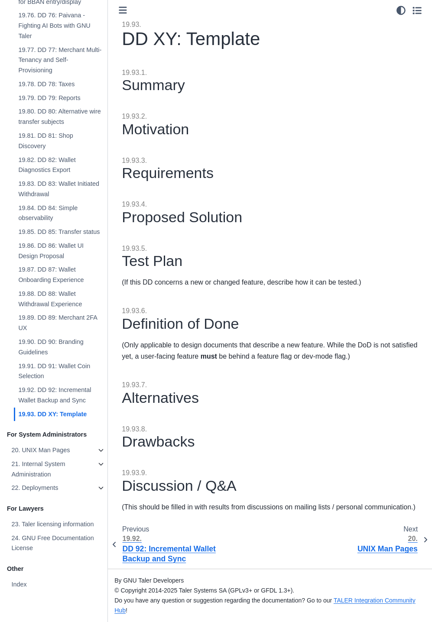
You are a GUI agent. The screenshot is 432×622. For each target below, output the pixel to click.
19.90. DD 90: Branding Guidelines (50, 347)
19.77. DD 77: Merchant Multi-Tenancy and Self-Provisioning (59, 60)
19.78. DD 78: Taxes (46, 84)
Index (18, 584)
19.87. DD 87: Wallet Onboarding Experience (51, 274)
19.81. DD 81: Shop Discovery (45, 140)
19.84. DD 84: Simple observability (48, 213)
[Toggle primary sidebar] (123, 10)
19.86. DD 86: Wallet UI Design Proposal (51, 250)
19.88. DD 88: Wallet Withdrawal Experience (50, 299)
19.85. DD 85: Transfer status (59, 231)
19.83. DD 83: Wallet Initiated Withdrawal (58, 189)
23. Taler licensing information (52, 524)
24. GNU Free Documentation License (52, 543)
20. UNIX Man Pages (40, 450)
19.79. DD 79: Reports (49, 97)
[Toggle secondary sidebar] (417, 10)
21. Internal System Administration (38, 469)
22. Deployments (34, 487)
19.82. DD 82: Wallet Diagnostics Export (46, 165)
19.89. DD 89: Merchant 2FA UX (57, 322)
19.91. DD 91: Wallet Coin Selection (54, 371)
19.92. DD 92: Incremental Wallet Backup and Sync (54, 395)
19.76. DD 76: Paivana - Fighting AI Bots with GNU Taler (54, 25)
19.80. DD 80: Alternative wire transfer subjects (59, 116)
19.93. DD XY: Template (52, 414)
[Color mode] (401, 10)
